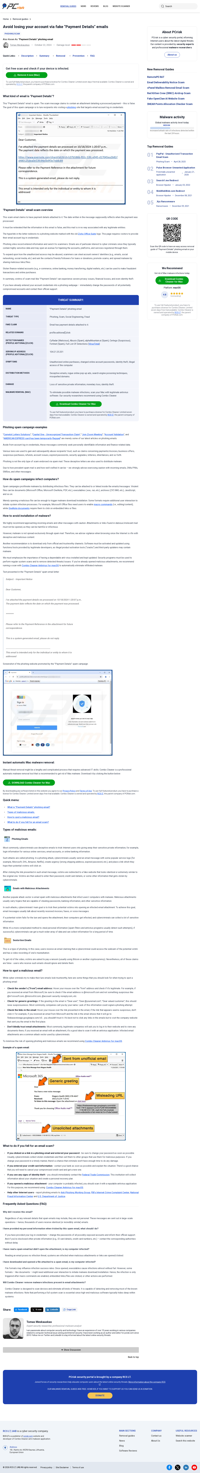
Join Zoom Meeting (92, 434)
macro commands (103, 504)
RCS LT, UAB (10, 1431)
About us (172, 54)
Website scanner (184, 1435)
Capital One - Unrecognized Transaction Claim (56, 434)
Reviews (95, 6)
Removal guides (68, 6)
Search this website (185, 1440)
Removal (60, 56)
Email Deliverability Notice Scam (166, 82)
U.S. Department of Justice (51, 1196)
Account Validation (114, 434)
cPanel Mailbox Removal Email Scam (168, 87)
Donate (100, 1395)
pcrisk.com (28, 1436)
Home (6, 19)
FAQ (92, 56)
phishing (71, 107)
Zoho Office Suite (87, 234)
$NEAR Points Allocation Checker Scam (170, 104)
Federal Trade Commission (96, 1174)
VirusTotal (94, 344)
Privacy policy (46, 1467)
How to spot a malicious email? (23, 817)
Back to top (133, 1357)
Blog (105, 6)
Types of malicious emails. (21, 812)
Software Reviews (128, 1450)
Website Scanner (121, 6)
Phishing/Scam (12, 34)
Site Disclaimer (62, 1467)
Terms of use (78, 1467)
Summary (44, 56)
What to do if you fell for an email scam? (28, 822)
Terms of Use (86, 791)
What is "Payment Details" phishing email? (28, 807)
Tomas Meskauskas (20, 45)
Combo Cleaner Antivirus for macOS (40, 565)
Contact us (156, 1435)
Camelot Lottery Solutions (17, 434)
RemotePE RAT (155, 76)
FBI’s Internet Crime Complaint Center (110, 1192)
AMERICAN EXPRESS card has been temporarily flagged (32, 438)
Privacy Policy (69, 791)
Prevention (78, 56)
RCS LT (19, 84)
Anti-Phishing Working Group (75, 1192)
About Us (155, 1440)
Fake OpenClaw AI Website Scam (166, 98)
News (83, 6)
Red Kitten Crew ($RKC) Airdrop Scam (169, 93)
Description (27, 56)
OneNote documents (19, 508)
